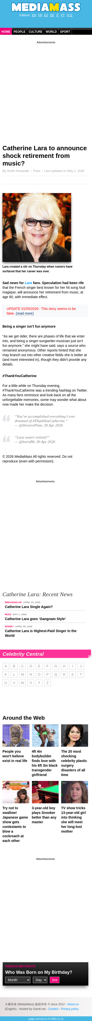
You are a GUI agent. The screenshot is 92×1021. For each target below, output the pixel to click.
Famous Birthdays (20, 966)
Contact (53, 1009)
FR (40, 15)
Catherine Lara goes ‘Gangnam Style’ (35, 619)
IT (57, 15)
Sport (65, 31)
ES (46, 15)
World (51, 31)
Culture (35, 31)
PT (63, 15)
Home (5, 31)
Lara (28, 283)
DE (52, 15)
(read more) (25, 313)
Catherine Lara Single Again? (29, 607)
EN (34, 15)
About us (73, 1004)
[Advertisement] (46, 91)
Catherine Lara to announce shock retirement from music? (44, 155)
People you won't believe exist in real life (14, 756)
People (19, 31)
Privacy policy (70, 1009)
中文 (70, 15)
